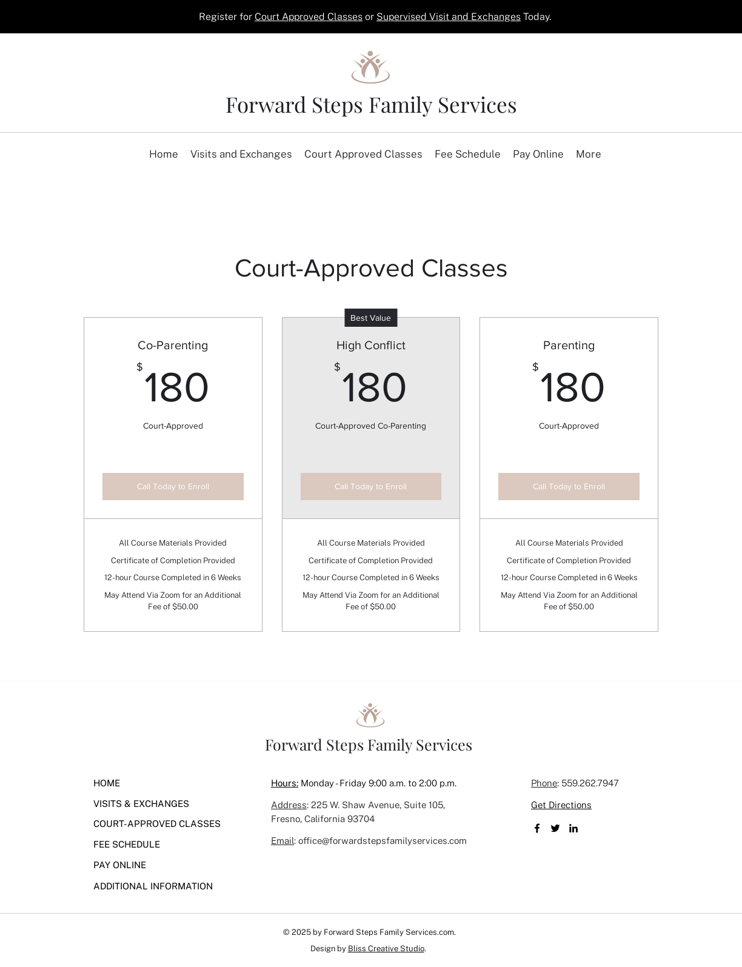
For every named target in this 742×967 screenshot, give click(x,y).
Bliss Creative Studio (386, 948)
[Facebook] (537, 828)
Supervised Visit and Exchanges (448, 16)
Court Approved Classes (309, 16)
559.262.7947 (590, 783)
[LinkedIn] (573, 828)
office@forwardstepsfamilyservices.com (382, 840)
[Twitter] (555, 828)
